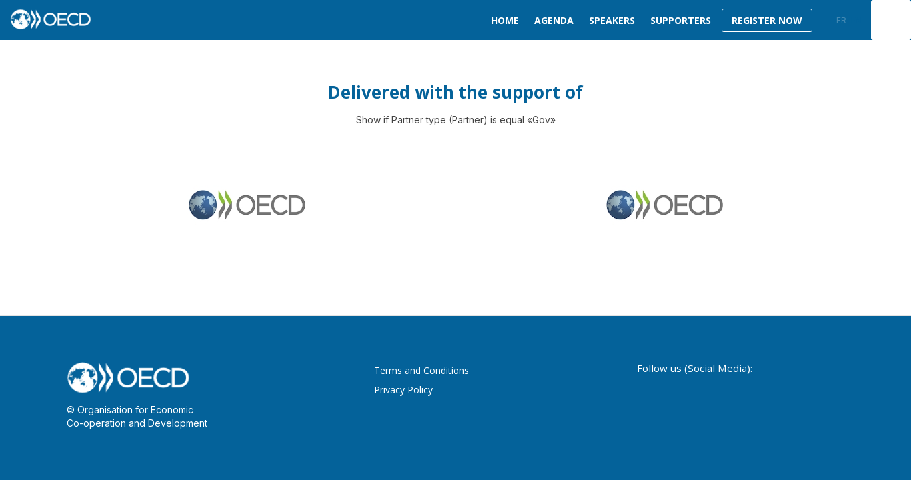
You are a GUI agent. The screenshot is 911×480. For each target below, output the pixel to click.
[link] (502, 20)
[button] (767, 20)
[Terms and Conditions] (473, 371)
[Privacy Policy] (473, 390)
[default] (678, 20)
